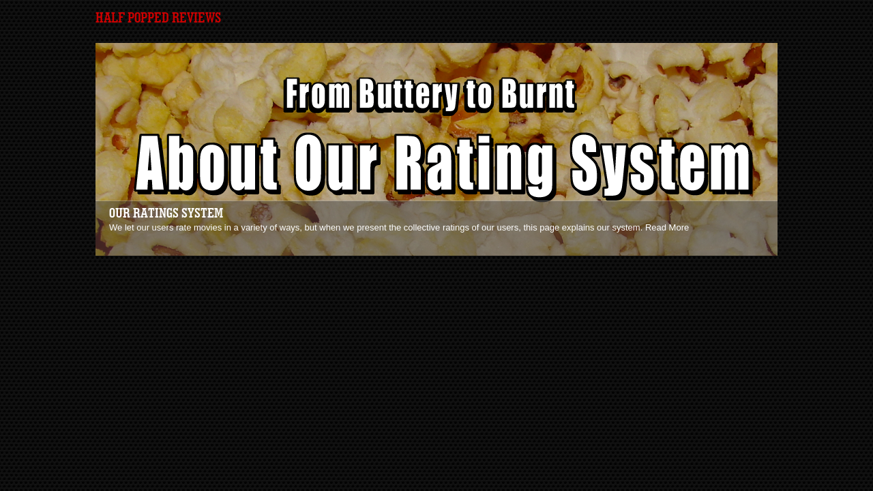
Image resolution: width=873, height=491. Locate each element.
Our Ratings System (166, 213)
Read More (667, 227)
